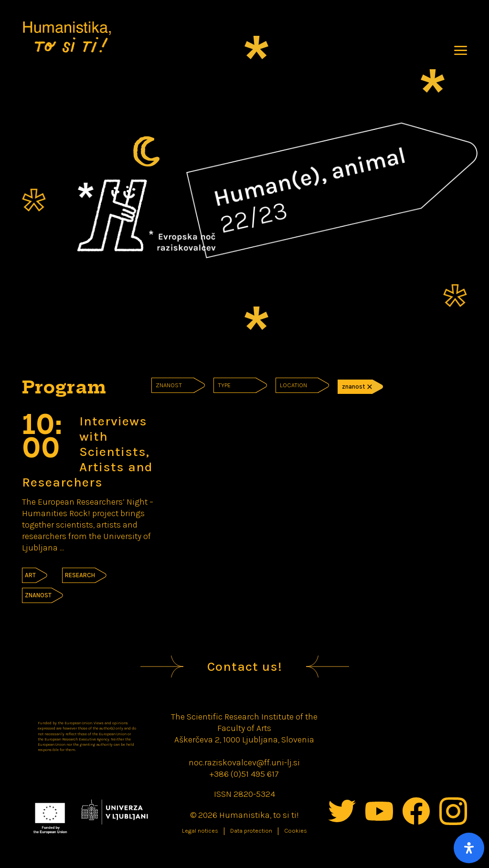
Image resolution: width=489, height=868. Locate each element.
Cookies (295, 830)
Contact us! (244, 666)
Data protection (251, 830)
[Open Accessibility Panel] (469, 848)
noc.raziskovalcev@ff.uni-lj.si (244, 762)
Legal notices (200, 830)
